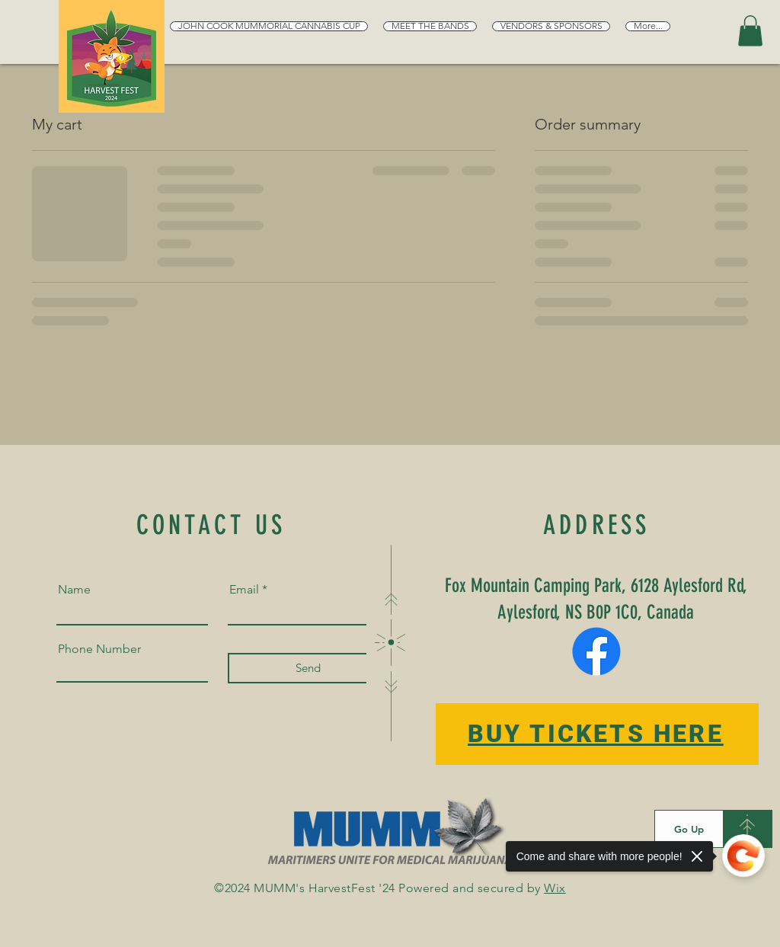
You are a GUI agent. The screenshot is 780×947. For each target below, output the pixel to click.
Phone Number (99, 649)
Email (244, 590)
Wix (554, 888)
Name (74, 590)
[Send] (308, 668)
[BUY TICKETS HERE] (597, 734)
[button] (750, 30)
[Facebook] (596, 651)
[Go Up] (689, 829)
